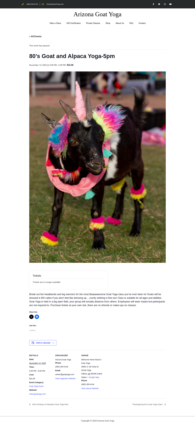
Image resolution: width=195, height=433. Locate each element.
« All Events (35, 37)
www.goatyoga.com (37, 394)
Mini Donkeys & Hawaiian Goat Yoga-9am (52, 405)
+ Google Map (93, 377)
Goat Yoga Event (36, 387)
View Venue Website (90, 389)
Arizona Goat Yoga (97, 14)
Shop (108, 23)
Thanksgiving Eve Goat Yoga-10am (146, 405)
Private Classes (93, 23)
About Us (120, 23)
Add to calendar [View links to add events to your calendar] (43, 343)
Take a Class (55, 23)
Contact (142, 23)
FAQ (131, 23)
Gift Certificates (73, 23)
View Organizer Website (65, 379)
